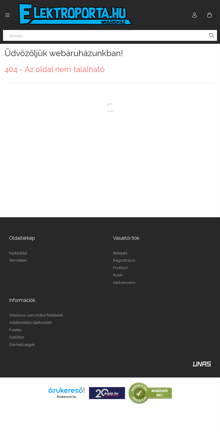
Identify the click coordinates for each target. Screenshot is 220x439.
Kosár (118, 275)
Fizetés (15, 330)
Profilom (120, 268)
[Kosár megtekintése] (209, 15)
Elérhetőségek (22, 344)
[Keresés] (110, 35)
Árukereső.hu (66, 396)
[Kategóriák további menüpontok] (7, 15)
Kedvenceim (124, 282)
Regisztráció (124, 260)
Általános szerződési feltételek (36, 315)
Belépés (120, 253)
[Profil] (194, 15)
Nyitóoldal (18, 253)
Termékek (18, 260)
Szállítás (16, 337)
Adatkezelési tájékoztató (30, 322)
